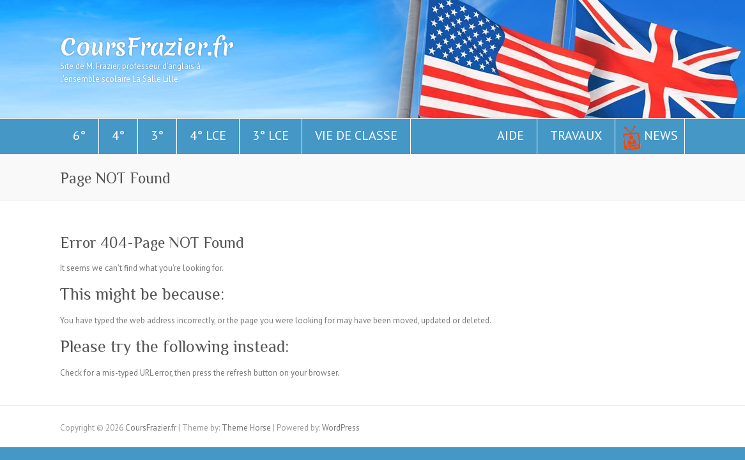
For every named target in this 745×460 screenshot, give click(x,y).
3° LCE (270, 135)
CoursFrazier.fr (146, 46)
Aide (510, 135)
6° (79, 135)
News (661, 135)
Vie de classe (356, 135)
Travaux (576, 135)
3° (157, 135)
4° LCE (208, 135)
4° (118, 135)
